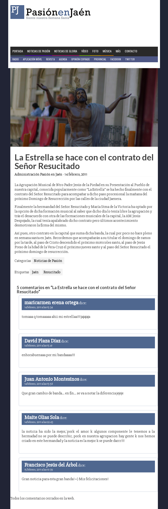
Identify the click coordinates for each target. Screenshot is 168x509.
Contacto (131, 51)
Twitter (130, 59)
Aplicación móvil (32, 59)
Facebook (115, 59)
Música (107, 51)
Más (118, 51)
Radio (15, 59)
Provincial (100, 59)
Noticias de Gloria (65, 51)
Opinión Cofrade (80, 59)
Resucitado (51, 272)
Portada (17, 51)
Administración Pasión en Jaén (38, 174)
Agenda (63, 59)
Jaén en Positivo (21, 65)
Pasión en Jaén (51, 12)
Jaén (35, 272)
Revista (50, 59)
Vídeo (84, 51)
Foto (95, 51)
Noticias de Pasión (38, 51)
